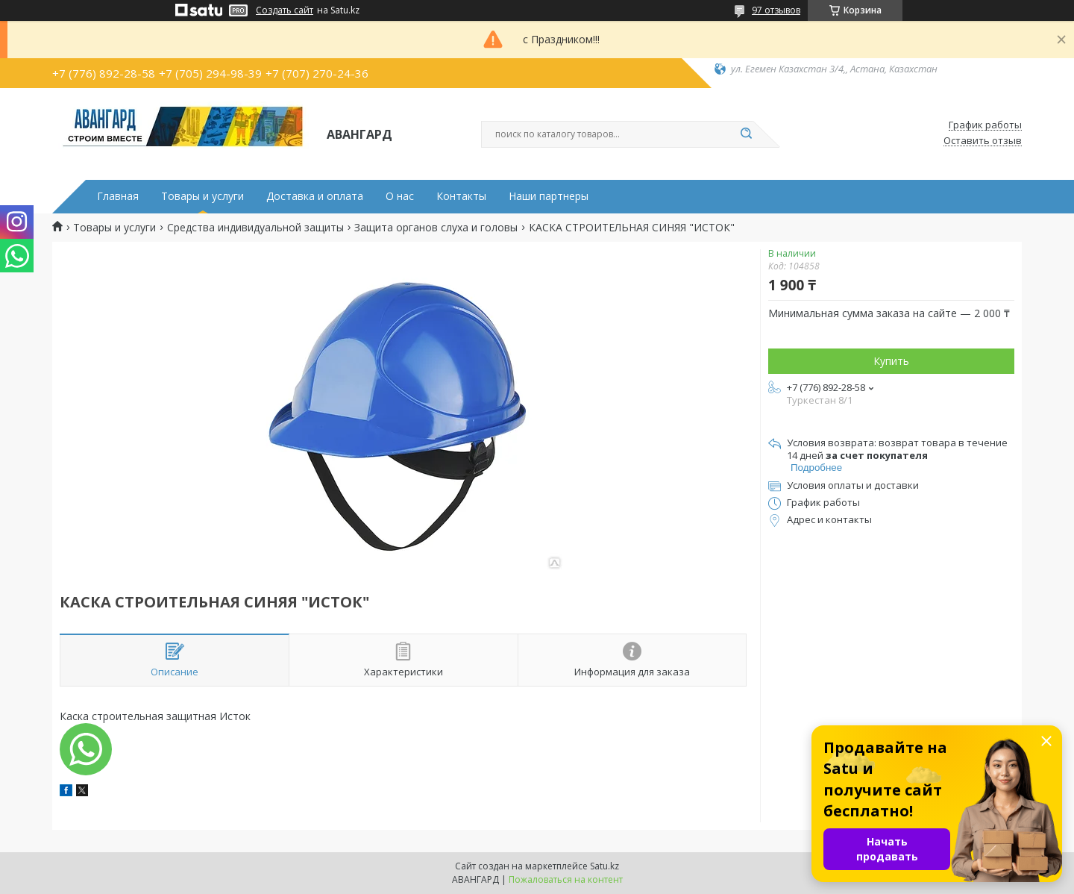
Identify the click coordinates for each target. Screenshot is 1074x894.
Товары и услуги (202, 196)
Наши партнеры (548, 196)
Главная (118, 196)
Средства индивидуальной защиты (255, 227)
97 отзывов (776, 10)
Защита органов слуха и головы (436, 227)
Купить (891, 361)
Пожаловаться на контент (566, 879)
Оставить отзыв (982, 141)
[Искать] (746, 134)
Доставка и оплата (314, 196)
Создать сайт (284, 10)
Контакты (461, 196)
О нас (400, 196)
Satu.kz (604, 866)
